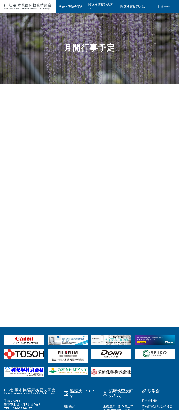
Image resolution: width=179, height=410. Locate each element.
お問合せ (163, 6)
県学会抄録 (149, 400)
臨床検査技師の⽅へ (100, 6)
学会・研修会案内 (71, 6)
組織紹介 (70, 406)
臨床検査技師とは (132, 6)
